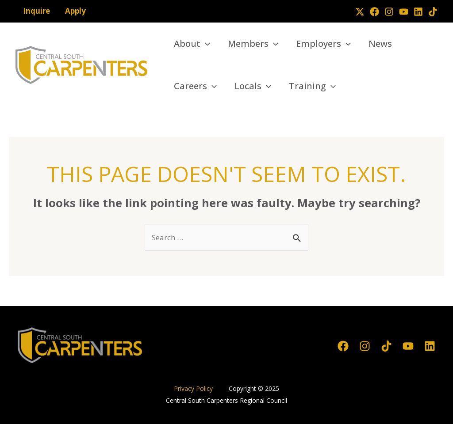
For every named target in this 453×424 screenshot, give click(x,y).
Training (312, 86)
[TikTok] (433, 11)
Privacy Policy (194, 388)
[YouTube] (403, 11)
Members (253, 44)
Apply (75, 11)
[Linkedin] (418, 11)
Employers (323, 44)
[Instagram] (389, 11)
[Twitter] (360, 11)
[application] (205, 44)
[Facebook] (374, 11)
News (380, 43)
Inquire (36, 11)
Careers (195, 86)
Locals (252, 86)
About (192, 44)
